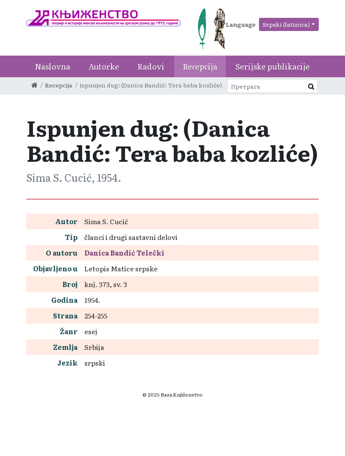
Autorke (104, 66)
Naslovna (52, 66)
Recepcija (200, 66)
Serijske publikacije (273, 66)
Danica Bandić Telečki (124, 253)
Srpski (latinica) (286, 24)
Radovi (150, 66)
